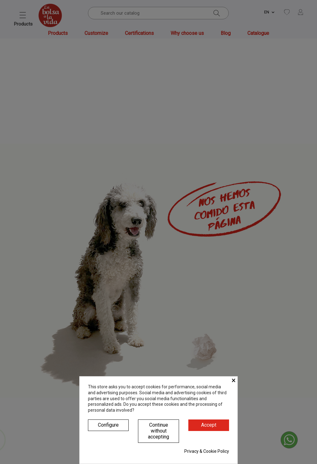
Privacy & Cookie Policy (206, 451)
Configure (108, 425)
